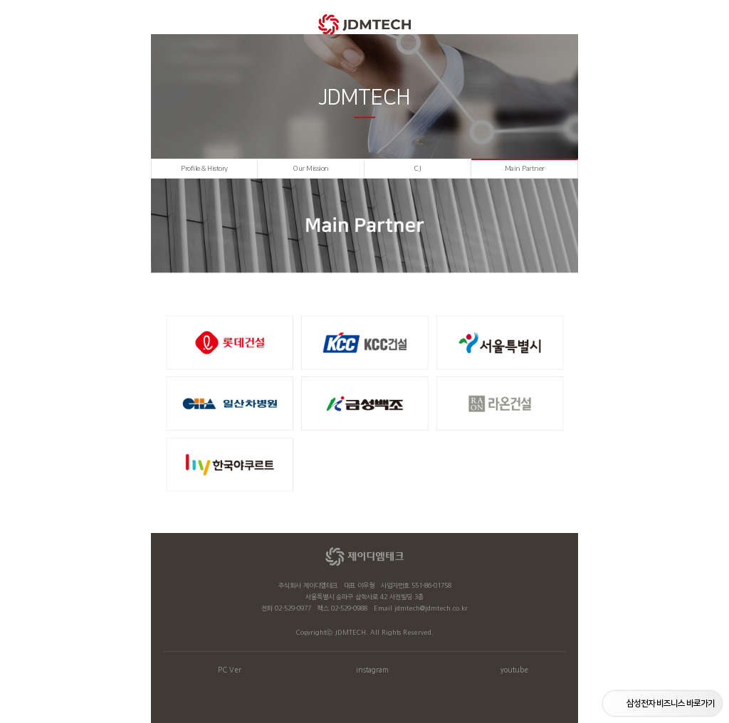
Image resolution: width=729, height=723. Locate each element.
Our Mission (311, 168)
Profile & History (204, 168)
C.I (417, 168)
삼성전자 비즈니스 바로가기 (670, 703)
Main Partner (525, 168)
